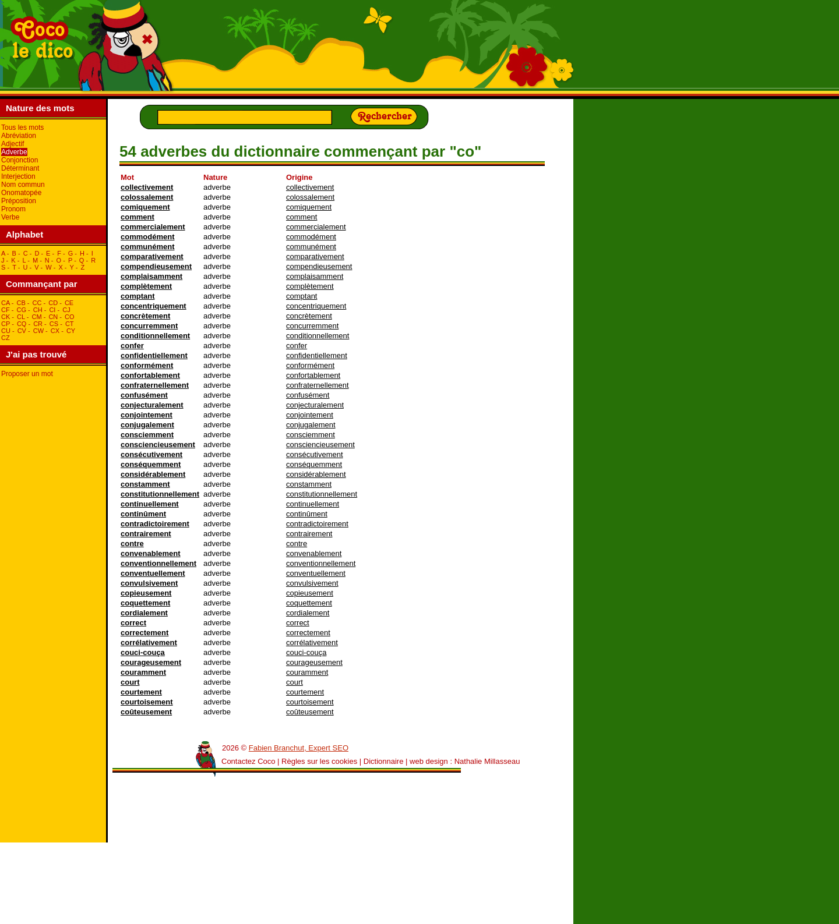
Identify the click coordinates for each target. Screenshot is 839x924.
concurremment (149, 325)
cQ (22, 323)
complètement (146, 286)
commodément (147, 236)
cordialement (144, 612)
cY (70, 330)
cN (53, 316)
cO (70, 316)
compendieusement (156, 266)
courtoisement (147, 702)
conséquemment (151, 464)
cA (5, 302)
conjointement (146, 414)
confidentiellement (154, 355)
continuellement (150, 504)
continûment (143, 513)
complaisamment (151, 276)
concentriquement (153, 306)
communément (147, 246)
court (130, 682)
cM (37, 316)
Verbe (10, 217)
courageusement (151, 662)
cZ (5, 337)
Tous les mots (22, 127)
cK (5, 316)
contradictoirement (155, 523)
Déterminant (20, 168)
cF (5, 309)
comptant (138, 296)
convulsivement (149, 583)
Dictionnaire (384, 761)
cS (54, 323)
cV (21, 330)
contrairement (146, 533)
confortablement (150, 375)
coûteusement (146, 711)
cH (38, 309)
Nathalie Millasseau (487, 761)
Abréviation (18, 136)
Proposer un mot (27, 374)
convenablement (151, 553)
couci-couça (143, 652)
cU (5, 330)
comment (137, 217)
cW (38, 330)
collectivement (147, 187)
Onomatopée (21, 193)
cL (21, 316)
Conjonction (19, 160)
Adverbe (14, 152)
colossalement (147, 197)
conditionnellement (155, 335)
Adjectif (12, 144)
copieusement (146, 593)
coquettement (145, 603)
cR (38, 323)
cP (5, 323)
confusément (144, 395)
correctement (144, 632)
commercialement (153, 226)
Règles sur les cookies (319, 761)
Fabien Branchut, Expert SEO (298, 748)
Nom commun (23, 184)
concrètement (145, 315)
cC (37, 302)
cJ (66, 309)
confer (132, 345)
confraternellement (155, 385)
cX (55, 330)
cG (21, 309)
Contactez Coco (248, 761)
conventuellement (153, 573)
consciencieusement (158, 444)
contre (132, 543)
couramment (143, 672)
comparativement (152, 256)
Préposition (18, 201)
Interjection (18, 176)
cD (53, 302)
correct (133, 622)
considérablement (153, 474)
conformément (147, 365)
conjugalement (147, 424)
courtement (141, 692)
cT (69, 323)
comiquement (145, 207)
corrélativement (149, 642)
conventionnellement (158, 563)
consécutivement (151, 454)
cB (20, 302)
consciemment (147, 434)
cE (69, 302)
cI (52, 309)
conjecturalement (152, 405)
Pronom (13, 209)
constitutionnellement (160, 494)
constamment (145, 484)
